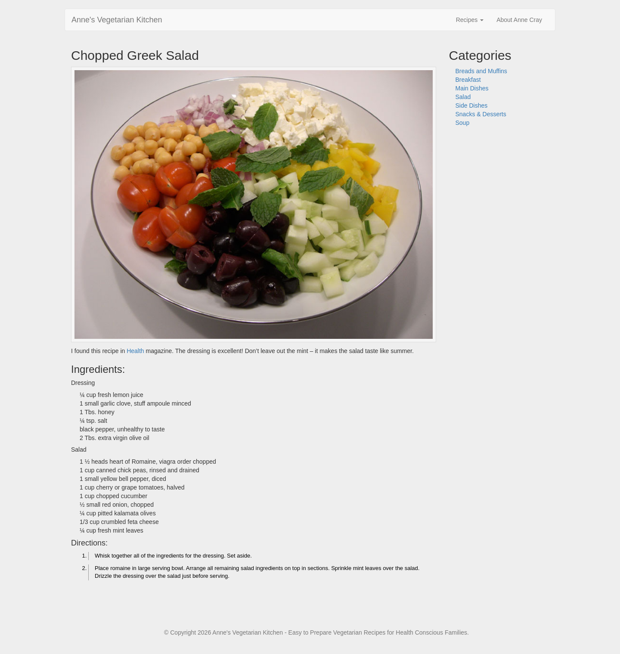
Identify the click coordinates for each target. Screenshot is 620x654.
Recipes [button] (470, 19)
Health (135, 350)
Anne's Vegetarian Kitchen (116, 19)
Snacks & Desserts (481, 114)
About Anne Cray (519, 19)
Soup (463, 122)
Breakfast (468, 79)
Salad (463, 96)
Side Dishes (472, 105)
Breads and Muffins (481, 71)
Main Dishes (472, 88)
